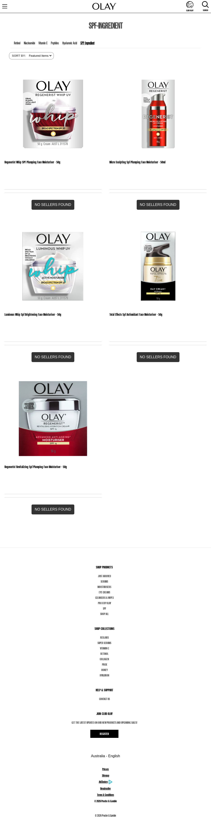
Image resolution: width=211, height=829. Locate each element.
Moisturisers (104, 587)
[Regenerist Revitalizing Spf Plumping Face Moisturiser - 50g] (53, 418)
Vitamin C (104, 648)
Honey (104, 670)
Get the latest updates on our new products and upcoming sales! (104, 723)
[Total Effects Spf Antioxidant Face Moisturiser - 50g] (158, 266)
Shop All (104, 614)
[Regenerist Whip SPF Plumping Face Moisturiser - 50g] (53, 113)
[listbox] (39, 56)
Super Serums (104, 643)
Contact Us (104, 699)
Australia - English (105, 756)
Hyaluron (104, 675)
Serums (104, 581)
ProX (104, 664)
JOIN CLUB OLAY (104, 714)
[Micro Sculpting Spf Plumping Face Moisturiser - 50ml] (158, 113)
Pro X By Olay (104, 603)
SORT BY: (19, 55)
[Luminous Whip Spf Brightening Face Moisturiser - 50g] (53, 266)
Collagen (104, 659)
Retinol (104, 654)
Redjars (104, 637)
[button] (53, 205)
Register (104, 734)
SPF (104, 608)
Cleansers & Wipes (104, 598)
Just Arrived (104, 576)
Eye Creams (104, 592)
